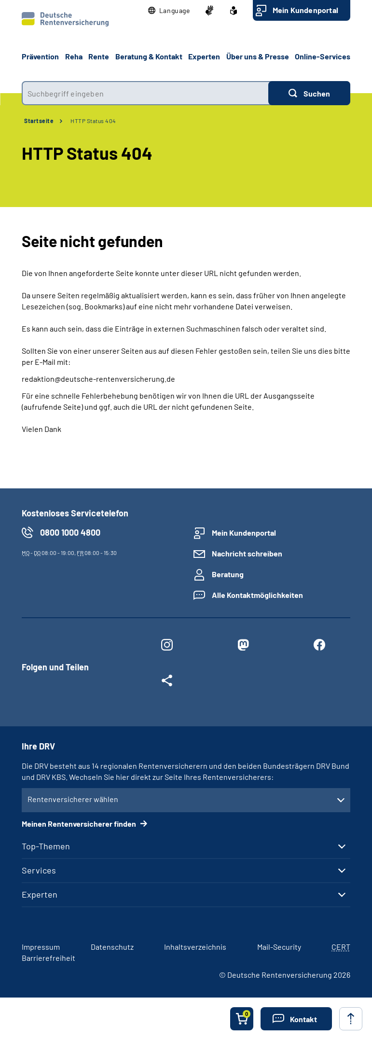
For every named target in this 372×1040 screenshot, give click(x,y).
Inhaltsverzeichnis (195, 946)
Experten (39, 894)
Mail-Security (279, 946)
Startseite (39, 120)
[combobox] (145, 93)
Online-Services (322, 56)
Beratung (228, 574)
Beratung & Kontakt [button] (148, 56)
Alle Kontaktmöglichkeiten (257, 594)
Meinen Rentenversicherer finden (80, 823)
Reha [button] (74, 56)
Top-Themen (46, 846)
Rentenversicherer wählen (73, 799)
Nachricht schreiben (247, 553)
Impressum (41, 946)
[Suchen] (309, 93)
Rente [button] (98, 56)
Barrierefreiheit (48, 957)
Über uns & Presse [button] (257, 56)
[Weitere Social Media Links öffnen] (167, 682)
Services (39, 870)
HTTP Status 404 (93, 120)
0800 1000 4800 (70, 532)
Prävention (40, 56)
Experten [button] (204, 56)
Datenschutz (112, 946)
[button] (169, 10)
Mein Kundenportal (305, 9)
